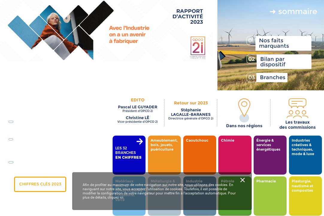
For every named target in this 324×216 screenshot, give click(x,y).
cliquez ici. (116, 197)
